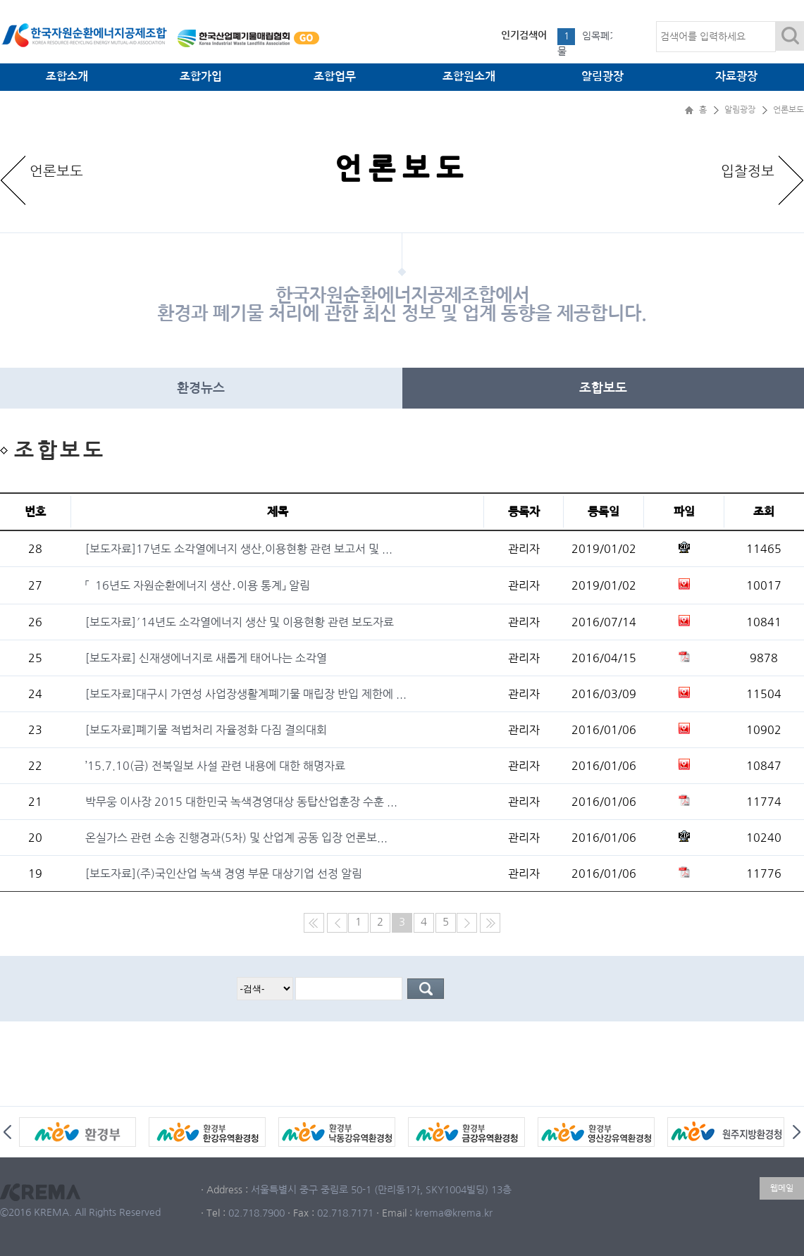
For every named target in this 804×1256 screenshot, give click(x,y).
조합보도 (603, 388)
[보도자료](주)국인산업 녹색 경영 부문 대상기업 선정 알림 (223, 873)
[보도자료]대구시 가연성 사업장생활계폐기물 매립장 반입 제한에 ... (246, 693)
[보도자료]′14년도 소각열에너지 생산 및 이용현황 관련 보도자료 (239, 622)
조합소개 (67, 76)
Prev (7, 1132)
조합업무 (335, 76)
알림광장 (602, 76)
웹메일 (781, 1188)
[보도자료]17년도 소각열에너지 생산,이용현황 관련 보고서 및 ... (238, 548)
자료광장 (736, 76)
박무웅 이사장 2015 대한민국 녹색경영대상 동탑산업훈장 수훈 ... (241, 801)
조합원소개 (469, 76)
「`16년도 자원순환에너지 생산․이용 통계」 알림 (197, 585)
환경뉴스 (201, 388)
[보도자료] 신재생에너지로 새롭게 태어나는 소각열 (206, 658)
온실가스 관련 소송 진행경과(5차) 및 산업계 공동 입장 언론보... (236, 837)
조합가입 (201, 76)
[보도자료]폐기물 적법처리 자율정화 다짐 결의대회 (206, 729)
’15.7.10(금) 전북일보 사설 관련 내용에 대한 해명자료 (215, 765)
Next (796, 1132)
